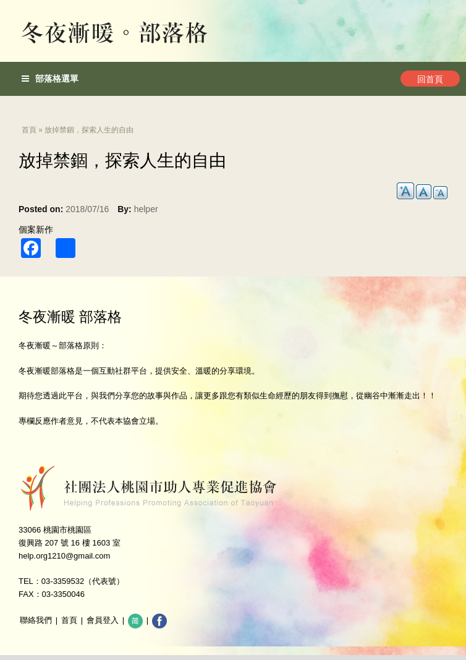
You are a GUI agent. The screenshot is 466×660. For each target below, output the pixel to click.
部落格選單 (50, 79)
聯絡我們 (36, 620)
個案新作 (36, 229)
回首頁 (430, 79)
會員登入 (103, 620)
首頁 (29, 130)
